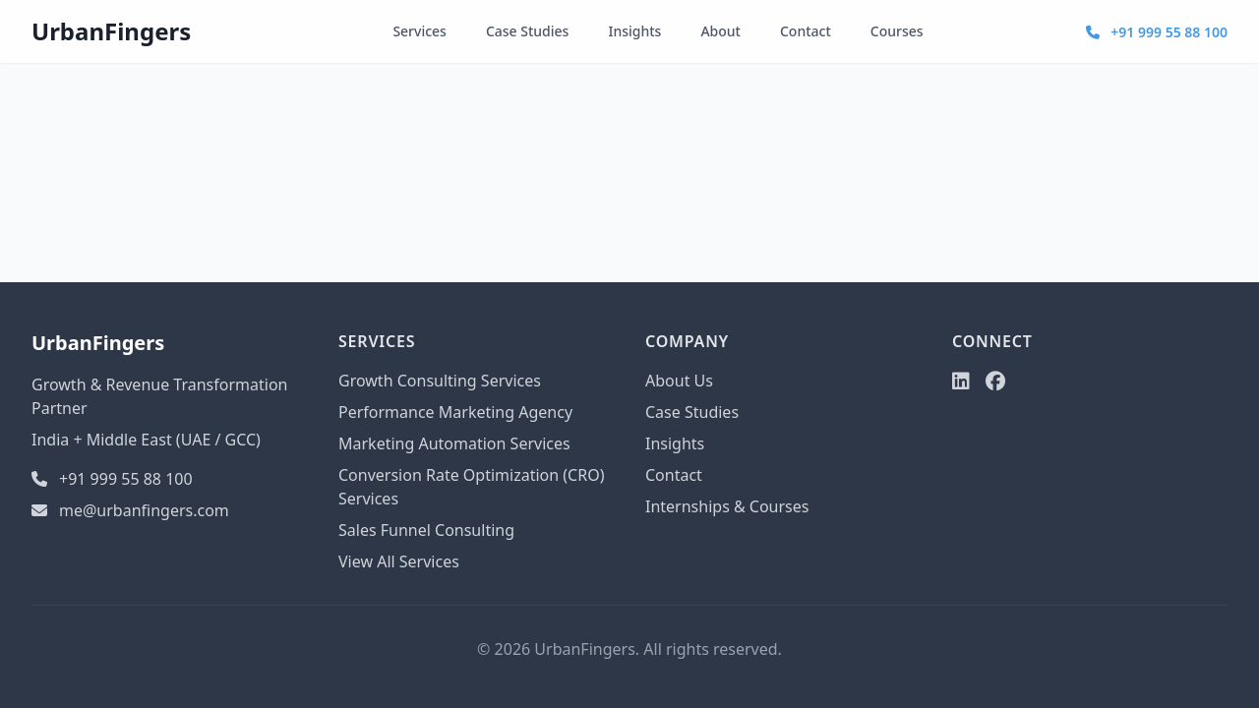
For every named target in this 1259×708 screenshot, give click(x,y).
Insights (634, 31)
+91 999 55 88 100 (1157, 32)
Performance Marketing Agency (455, 412)
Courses (897, 31)
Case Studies (528, 31)
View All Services (398, 561)
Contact (805, 31)
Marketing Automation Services (454, 443)
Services (419, 31)
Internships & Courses (727, 506)
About (720, 31)
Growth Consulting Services (439, 380)
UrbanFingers (111, 31)
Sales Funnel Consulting (426, 530)
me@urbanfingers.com (130, 510)
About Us (679, 380)
